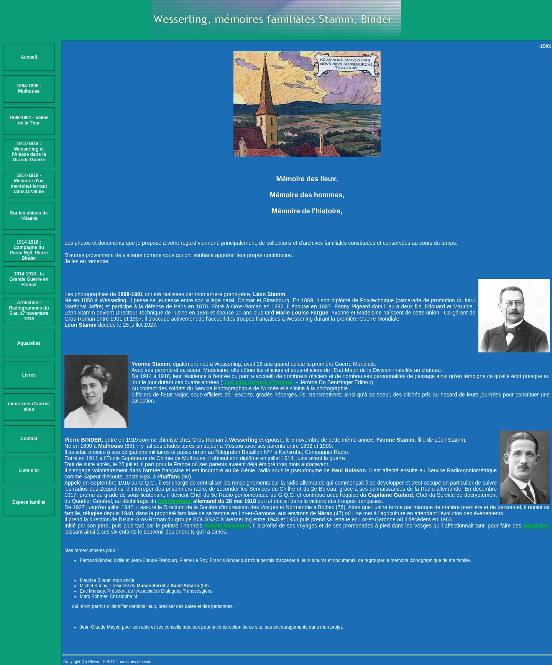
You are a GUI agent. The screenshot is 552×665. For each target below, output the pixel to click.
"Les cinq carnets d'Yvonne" (258, 382)
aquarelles (536, 525)
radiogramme (175, 501)
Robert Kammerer (227, 525)
